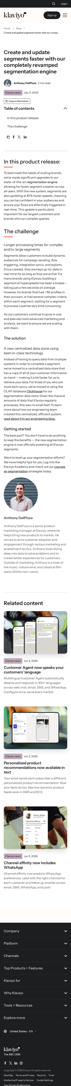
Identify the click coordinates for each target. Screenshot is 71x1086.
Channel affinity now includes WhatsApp (30, 865)
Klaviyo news (13, 92)
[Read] (35, 632)
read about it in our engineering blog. (29, 419)
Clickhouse (35, 391)
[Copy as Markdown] (17, 101)
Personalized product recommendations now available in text (34, 767)
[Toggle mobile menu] (65, 15)
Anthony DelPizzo (25, 83)
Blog (18, 28)
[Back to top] (62, 898)
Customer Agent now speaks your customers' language (34, 669)
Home (7, 28)
